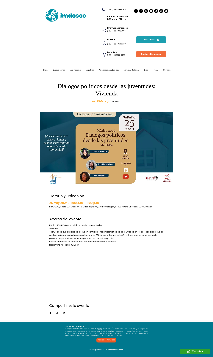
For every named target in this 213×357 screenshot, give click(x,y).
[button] (108, 70)
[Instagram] (141, 11)
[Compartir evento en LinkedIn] (64, 313)
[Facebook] (136, 11)
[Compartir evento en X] (57, 313)
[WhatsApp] (195, 351)
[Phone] (103, 10)
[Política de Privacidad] (106, 340)
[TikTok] (156, 11)
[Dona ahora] (151, 39)
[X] (146, 11)
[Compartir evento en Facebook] (50, 313)
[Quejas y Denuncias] (151, 54)
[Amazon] (166, 11)
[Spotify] (161, 11)
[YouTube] (151, 11)
